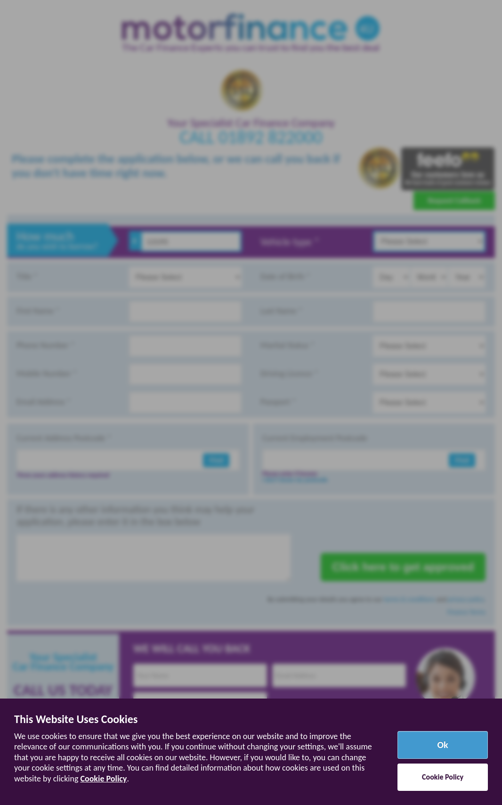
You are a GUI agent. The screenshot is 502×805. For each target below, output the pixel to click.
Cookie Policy (103, 778)
